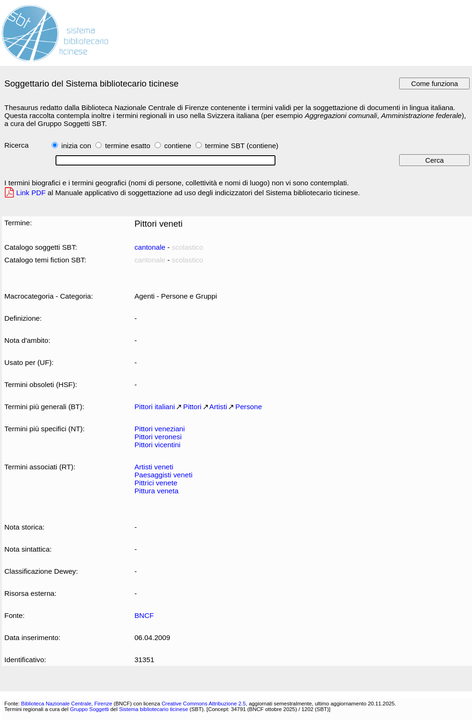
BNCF (144, 615)
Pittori (192, 407)
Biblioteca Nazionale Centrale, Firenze (66, 703)
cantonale (149, 247)
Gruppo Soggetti (89, 709)
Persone (249, 407)
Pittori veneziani (159, 429)
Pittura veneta (156, 491)
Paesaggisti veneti (163, 475)
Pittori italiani (154, 407)
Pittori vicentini (157, 445)
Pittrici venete (155, 483)
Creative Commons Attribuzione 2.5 (204, 703)
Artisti (218, 407)
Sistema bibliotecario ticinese (153, 709)
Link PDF (31, 193)
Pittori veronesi (158, 437)
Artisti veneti (153, 467)
